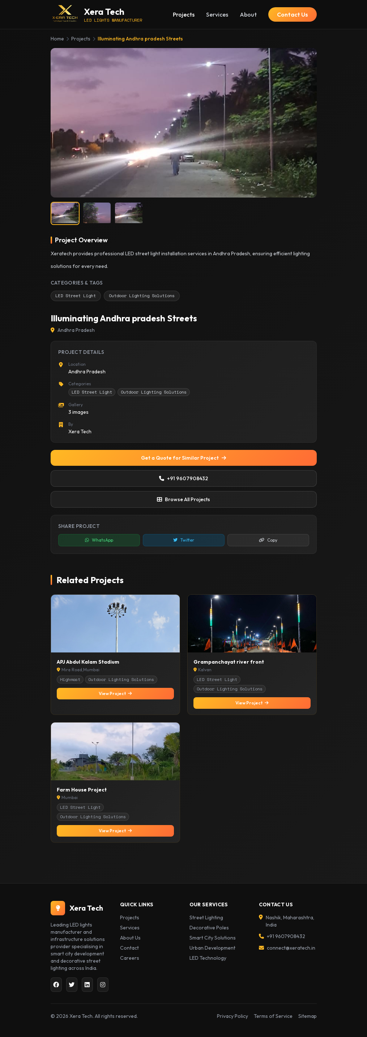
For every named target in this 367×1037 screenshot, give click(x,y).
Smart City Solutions (212, 937)
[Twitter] (71, 984)
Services (217, 14)
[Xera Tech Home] (96, 14)
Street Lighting (206, 917)
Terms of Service (273, 1016)
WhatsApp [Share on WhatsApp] (99, 540)
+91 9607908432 (286, 936)
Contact (129, 948)
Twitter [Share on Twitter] (183, 540)
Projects (184, 14)
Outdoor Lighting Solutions (142, 295)
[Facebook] (56, 984)
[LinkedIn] (87, 984)
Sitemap (307, 1016)
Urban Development (212, 948)
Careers (129, 958)
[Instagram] (102, 984)
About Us (130, 937)
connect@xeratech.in (291, 948)
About (248, 14)
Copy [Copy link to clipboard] (268, 540)
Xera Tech (79, 431)
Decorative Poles (209, 927)
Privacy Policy (232, 1016)
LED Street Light (75, 295)
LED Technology (207, 958)
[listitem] (65, 213)
